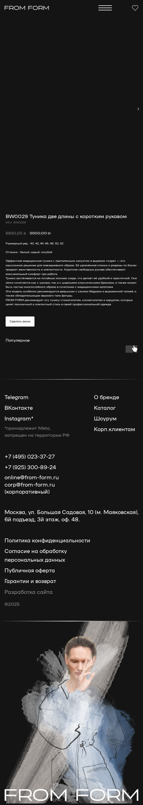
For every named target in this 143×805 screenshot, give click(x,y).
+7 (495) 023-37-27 (29, 456)
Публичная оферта (29, 570)
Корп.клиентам (114, 428)
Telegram (16, 397)
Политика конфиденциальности (47, 540)
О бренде (106, 397)
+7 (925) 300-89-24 (30, 467)
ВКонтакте (18, 407)
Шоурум (105, 418)
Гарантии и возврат (30, 580)
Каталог (105, 407)
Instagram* (18, 418)
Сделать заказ (20, 321)
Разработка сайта (28, 591)
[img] (27, 7)
